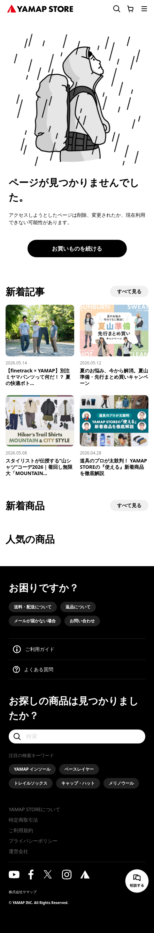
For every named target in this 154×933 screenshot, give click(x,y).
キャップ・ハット (78, 783)
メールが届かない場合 (35, 621)
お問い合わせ (82, 621)
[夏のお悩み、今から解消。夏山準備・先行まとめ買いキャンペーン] (114, 345)
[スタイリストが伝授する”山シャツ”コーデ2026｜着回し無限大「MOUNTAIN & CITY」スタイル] (40, 436)
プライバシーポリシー (33, 840)
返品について (78, 607)
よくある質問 (38, 669)
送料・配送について (33, 607)
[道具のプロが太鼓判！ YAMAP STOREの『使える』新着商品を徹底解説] (114, 436)
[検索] (77, 736)
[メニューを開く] (144, 9)
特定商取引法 (23, 819)
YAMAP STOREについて (34, 809)
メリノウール (121, 783)
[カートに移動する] (130, 9)
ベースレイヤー (79, 769)
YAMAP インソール (32, 769)
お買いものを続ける (77, 248)
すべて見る (129, 291)
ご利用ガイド (39, 649)
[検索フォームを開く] (112, 9)
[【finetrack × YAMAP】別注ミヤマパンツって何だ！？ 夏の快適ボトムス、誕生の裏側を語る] (40, 345)
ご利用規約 (21, 830)
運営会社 (18, 851)
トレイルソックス (30, 783)
